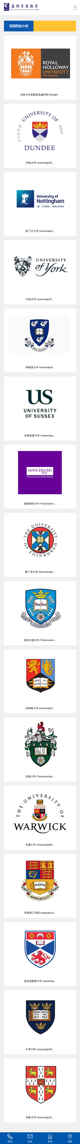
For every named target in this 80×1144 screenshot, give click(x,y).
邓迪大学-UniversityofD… (40, 134)
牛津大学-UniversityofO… (40, 1020)
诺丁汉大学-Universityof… (40, 202)
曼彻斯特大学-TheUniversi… (40, 475)
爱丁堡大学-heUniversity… (40, 543)
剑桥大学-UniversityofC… (40, 1089)
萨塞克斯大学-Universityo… (40, 407)
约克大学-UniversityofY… (40, 270)
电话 (10, 1138)
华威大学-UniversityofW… (40, 816)
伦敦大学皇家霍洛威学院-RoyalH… (40, 66)
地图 (70, 1138)
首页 (50, 1138)
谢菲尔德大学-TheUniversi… (40, 611)
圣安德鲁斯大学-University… (40, 952)
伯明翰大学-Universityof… (40, 679)
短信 (30, 1138)
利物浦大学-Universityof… (40, 339)
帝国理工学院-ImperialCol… (40, 884)
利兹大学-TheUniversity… (40, 747)
